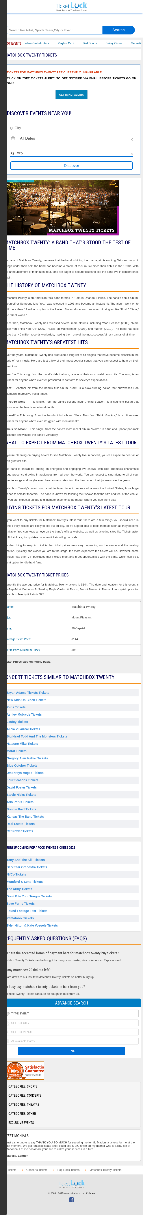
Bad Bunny (93, 43)
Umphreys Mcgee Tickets (25, 773)
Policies (90, 1193)
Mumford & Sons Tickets (25, 881)
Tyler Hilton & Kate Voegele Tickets (32, 925)
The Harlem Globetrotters (35, 43)
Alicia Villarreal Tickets (23, 729)
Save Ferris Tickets (21, 903)
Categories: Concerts (24, 1095)
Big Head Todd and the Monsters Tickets (37, 736)
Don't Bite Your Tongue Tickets (29, 896)
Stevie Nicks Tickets (21, 794)
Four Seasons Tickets (22, 780)
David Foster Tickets (22, 787)
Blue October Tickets (22, 765)
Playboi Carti (69, 43)
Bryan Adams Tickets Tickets (28, 692)
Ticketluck (71, 7)
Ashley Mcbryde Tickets (24, 714)
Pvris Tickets (16, 707)
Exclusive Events (21, 1123)
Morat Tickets (16, 751)
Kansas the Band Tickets (25, 816)
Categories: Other (22, 1114)
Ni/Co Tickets (16, 874)
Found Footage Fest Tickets (27, 911)
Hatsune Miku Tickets (22, 743)
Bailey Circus (116, 43)
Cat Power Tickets (20, 831)
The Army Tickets (19, 889)
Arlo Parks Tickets (20, 802)
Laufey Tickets (17, 722)
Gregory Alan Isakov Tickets (27, 758)
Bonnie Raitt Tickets (21, 809)
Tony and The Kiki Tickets (26, 860)
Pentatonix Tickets (20, 918)
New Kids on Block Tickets (26, 700)
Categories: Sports (22, 1086)
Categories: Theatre (23, 1105)
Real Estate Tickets (21, 824)
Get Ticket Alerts (71, 94)
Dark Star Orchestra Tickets (27, 867)
